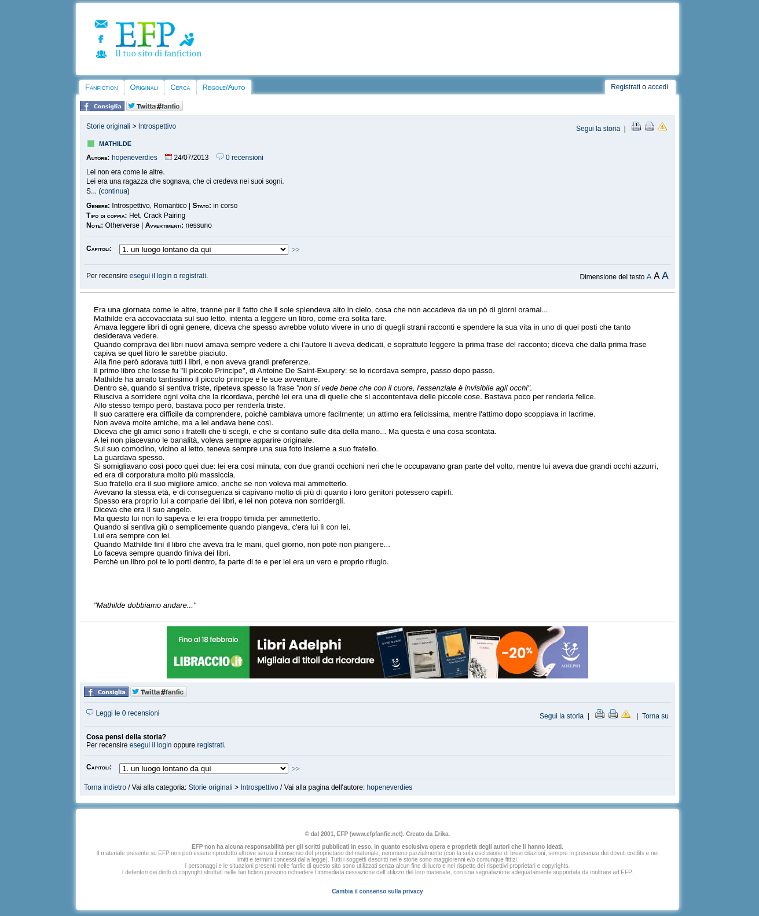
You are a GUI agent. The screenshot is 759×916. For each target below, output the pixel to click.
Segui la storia (598, 129)
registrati (192, 276)
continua (114, 191)
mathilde (115, 143)
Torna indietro (105, 787)
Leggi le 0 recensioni (122, 713)
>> (296, 250)
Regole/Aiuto (224, 87)
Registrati (625, 87)
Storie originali (108, 126)
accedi (658, 87)
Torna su (655, 716)
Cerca (180, 87)
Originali (144, 87)
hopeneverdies (134, 158)
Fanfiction (101, 87)
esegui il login (151, 276)
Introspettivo (157, 126)
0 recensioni (240, 158)
